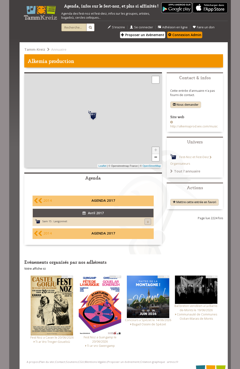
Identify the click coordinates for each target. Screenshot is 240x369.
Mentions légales (95, 362)
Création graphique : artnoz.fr (159, 362)
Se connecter (141, 27)
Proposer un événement (123, 362)
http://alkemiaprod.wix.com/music (194, 126)
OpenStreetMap (151, 165)
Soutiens (71, 362)
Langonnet (60, 221)
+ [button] (155, 150)
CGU (81, 362)
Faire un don (204, 27)
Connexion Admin (184, 35)
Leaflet (102, 165)
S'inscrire (116, 27)
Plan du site (46, 362)
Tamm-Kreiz (34, 49)
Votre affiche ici (35, 269)
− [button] (155, 157)
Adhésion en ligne (173, 27)
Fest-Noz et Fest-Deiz (194, 157)
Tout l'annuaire (185, 171)
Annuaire (58, 49)
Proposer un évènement (142, 35)
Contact (60, 362)
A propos (32, 362)
